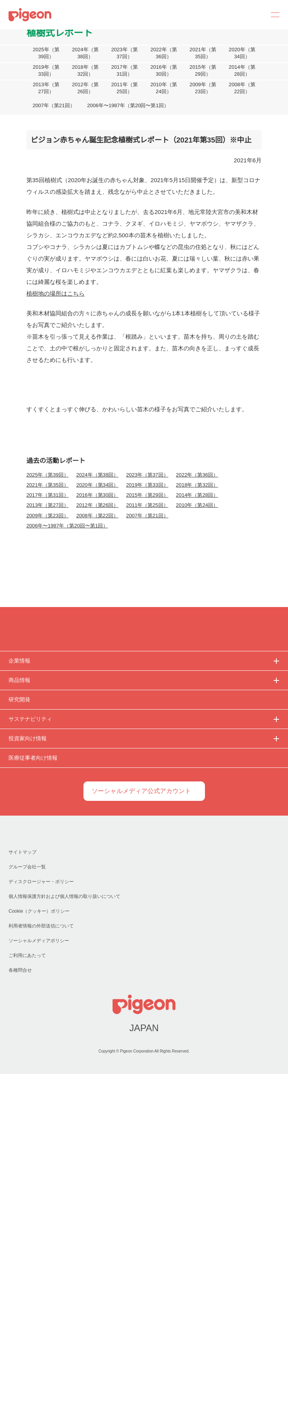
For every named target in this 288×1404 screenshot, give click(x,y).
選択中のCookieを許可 (144, 777)
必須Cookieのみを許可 (53, 777)
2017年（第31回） (124, 71)
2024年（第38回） (85, 53)
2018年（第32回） (85, 71)
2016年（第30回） (164, 71)
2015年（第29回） (203, 71)
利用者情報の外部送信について (41, 1256)
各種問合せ (20, 1300)
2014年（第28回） (242, 71)
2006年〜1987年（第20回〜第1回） (127, 105)
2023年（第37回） (124, 53)
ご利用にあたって (27, 1285)
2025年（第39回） (46, 53)
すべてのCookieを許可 (235, 777)
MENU (272, 15)
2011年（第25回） (124, 88)
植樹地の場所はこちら (55, 293)
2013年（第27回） (46, 88)
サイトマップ (22, 1182)
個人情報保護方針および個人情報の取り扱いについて (64, 1226)
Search (254, 15)
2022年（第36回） (164, 53)
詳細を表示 (249, 754)
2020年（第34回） (242, 53)
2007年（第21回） (53, 105)
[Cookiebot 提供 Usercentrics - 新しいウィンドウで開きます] (245, 621)
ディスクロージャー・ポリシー (41, 1212)
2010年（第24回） (164, 88)
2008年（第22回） (242, 88)
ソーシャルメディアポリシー (39, 1271)
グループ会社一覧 (27, 1197)
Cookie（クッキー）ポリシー (39, 1241)
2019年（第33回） (46, 71)
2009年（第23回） (203, 88)
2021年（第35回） (203, 53)
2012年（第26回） (85, 88)
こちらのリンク (241, 671)
